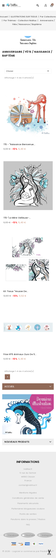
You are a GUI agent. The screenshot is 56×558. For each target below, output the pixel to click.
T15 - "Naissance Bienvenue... (19, 144)
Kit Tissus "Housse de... (15, 291)
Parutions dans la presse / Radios (28, 519)
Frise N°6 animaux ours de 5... (19, 354)
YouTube (30, 535)
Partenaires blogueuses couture (28, 508)
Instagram (47, 535)
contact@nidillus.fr (28, 485)
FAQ (28, 524)
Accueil (9, 386)
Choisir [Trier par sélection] (28, 71)
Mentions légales (28, 492)
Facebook (13, 535)
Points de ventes (28, 514)
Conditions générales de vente (28, 498)
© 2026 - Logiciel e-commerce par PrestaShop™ (28, 551)
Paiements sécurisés (28, 503)
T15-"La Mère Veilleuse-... (17, 217)
